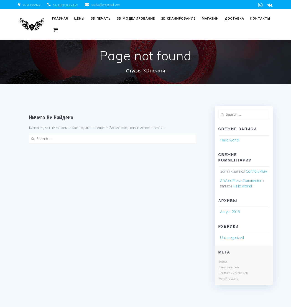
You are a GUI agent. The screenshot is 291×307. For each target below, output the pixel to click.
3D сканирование (178, 18)
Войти (222, 261)
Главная (60, 18)
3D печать (101, 18)
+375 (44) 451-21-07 (65, 5)
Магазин (210, 18)
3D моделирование (136, 18)
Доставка (234, 18)
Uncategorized (232, 237)
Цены (79, 18)
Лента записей (228, 267)
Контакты (260, 18)
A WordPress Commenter (241, 180)
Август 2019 (230, 211)
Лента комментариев (233, 273)
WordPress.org (228, 278)
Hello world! (229, 140)
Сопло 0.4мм (256, 171)
